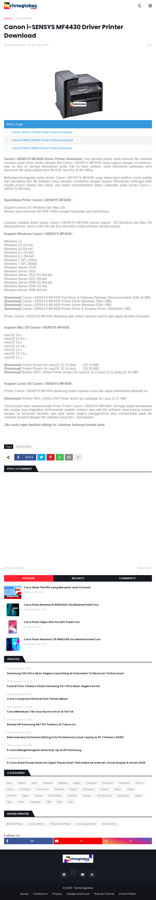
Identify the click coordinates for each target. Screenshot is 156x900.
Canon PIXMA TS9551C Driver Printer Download (42, 140)
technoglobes (84, 888)
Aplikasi (62, 783)
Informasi (25, 789)
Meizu (118, 789)
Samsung (123, 795)
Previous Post (15, 568)
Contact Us (40, 894)
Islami (73, 789)
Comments (127, 578)
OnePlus (11, 795)
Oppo (25, 795)
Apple (77, 783)
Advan (21, 783)
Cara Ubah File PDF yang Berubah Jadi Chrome (57, 587)
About (24, 894)
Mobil (131, 789)
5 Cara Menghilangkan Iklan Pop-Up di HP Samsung (44, 750)
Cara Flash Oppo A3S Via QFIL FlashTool (52, 622)
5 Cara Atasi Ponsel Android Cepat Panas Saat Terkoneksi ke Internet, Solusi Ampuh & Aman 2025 (76, 763)
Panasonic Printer (60, 823)
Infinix (10, 789)
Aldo (34, 783)
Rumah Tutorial (104, 894)
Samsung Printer (86, 823)
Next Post (144, 568)
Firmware (124, 783)
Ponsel (38, 795)
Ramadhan (55, 795)
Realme (72, 795)
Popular (29, 578)
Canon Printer (24, 18)
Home (8, 18)
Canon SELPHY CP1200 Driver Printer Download (42, 132)
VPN (49, 802)
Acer (9, 783)
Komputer (88, 789)
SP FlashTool (104, 795)
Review (87, 795)
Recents (78, 578)
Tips (9, 802)
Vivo (59, 802)
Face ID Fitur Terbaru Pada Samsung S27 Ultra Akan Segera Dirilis (53, 686)
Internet (59, 789)
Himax (139, 783)
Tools (21, 802)
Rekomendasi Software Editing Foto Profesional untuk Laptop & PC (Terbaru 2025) (65, 737)
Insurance (42, 789)
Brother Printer (14, 823)
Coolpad (91, 783)
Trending (35, 802)
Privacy (57, 894)
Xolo (70, 802)
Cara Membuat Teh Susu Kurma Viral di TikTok (40, 712)
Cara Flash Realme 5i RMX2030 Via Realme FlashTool (61, 605)
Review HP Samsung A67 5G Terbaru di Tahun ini (41, 724)
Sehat (138, 795)
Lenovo (104, 789)
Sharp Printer (109, 823)
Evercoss (107, 783)
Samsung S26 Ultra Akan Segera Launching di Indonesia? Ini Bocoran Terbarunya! (65, 673)
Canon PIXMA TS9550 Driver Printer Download (42, 148)
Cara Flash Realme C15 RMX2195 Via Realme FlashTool (62, 639)
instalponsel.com (78, 894)
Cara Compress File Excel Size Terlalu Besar (37, 699)
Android (47, 783)
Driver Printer (127, 894)
